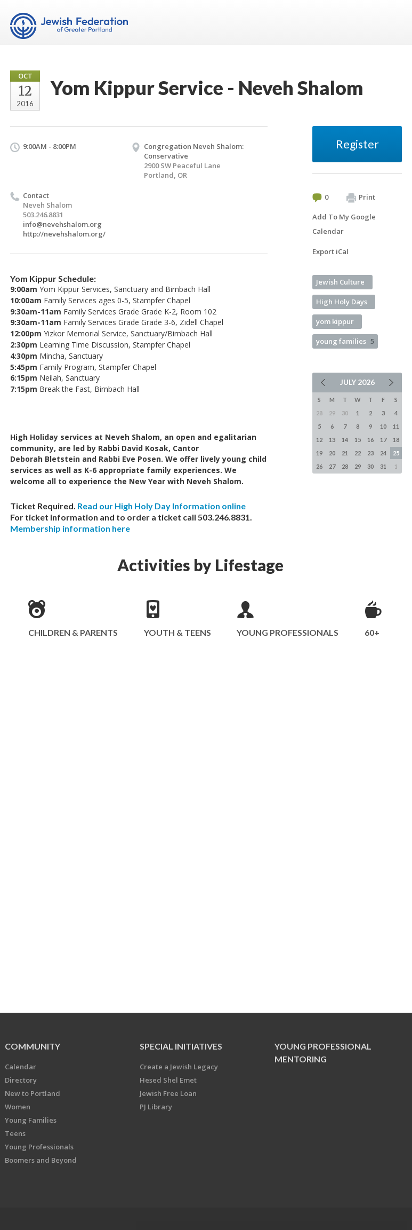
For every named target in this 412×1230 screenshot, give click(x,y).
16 (370, 439)
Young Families (30, 1120)
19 (319, 453)
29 (357, 466)
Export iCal (330, 251)
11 (396, 426)
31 (383, 466)
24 (383, 453)
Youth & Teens (177, 632)
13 (332, 439)
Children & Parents (73, 632)
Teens (15, 1133)
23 (370, 453)
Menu (389, 22)
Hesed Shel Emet (168, 1080)
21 (345, 453)
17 (383, 439)
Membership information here (70, 528)
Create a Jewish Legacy (179, 1066)
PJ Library (156, 1106)
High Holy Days (341, 301)
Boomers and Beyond (41, 1160)
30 (370, 466)
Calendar (20, 1066)
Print (360, 197)
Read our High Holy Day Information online (161, 506)
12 (319, 439)
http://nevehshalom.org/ (64, 234)
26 (319, 466)
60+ (372, 632)
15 (357, 439)
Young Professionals (287, 632)
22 (357, 453)
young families (345, 341)
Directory (21, 1080)
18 (396, 439)
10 (383, 426)
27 (332, 466)
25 (396, 453)
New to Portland (32, 1093)
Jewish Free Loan (168, 1093)
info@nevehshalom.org (62, 224)
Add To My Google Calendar (344, 224)
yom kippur (335, 321)
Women (17, 1106)
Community (32, 1046)
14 (345, 439)
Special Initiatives (181, 1046)
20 (332, 453)
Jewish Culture (340, 282)
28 (345, 466)
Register (357, 144)
